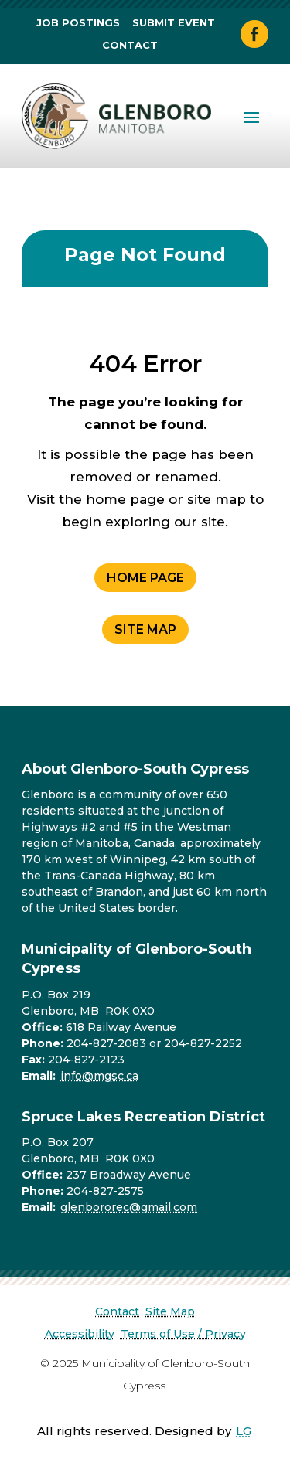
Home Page (145, 577)
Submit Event (173, 22)
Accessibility (79, 1334)
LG (243, 1430)
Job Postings (78, 22)
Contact (130, 45)
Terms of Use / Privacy (183, 1334)
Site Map (145, 629)
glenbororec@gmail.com (128, 1207)
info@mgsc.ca (99, 1076)
